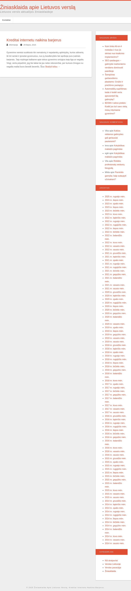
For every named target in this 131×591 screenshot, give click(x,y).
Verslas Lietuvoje (113, 564)
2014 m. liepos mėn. (114, 518)
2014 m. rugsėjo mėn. (115, 511)
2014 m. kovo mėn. (114, 536)
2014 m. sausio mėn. (114, 543)
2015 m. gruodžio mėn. (115, 458)
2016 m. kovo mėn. (114, 448)
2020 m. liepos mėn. (114, 306)
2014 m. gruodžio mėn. (115, 501)
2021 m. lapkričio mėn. (115, 257)
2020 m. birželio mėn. (115, 310)
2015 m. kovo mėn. (114, 490)
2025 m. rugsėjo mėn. (115, 196)
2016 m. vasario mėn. (115, 451)
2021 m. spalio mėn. (114, 260)
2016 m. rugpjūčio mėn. (116, 426)
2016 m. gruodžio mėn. (115, 416)
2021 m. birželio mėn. (115, 271)
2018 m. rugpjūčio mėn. (116, 359)
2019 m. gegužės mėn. (115, 334)
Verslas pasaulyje (113, 567)
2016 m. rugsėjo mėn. (115, 423)
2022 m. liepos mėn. (114, 228)
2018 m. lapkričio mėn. (115, 349)
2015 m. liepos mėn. (114, 472)
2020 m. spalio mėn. (114, 299)
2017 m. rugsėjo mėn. (115, 388)
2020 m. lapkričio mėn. (115, 296)
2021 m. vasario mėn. (115, 285)
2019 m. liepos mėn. (114, 331)
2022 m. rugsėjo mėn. (115, 221)
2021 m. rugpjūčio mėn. (116, 267)
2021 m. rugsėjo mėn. (115, 264)
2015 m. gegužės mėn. (115, 480)
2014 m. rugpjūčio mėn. (116, 515)
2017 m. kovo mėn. (114, 405)
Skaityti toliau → (52, 67)
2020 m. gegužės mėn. (115, 313)
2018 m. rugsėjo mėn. (115, 356)
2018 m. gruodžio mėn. (115, 345)
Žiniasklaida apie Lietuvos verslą (37, 7)
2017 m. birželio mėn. (115, 391)
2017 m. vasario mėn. (115, 409)
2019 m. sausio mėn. (114, 342)
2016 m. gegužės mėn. (115, 437)
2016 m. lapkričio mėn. (115, 419)
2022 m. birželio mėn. (115, 232)
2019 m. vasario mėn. (115, 338)
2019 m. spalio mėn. (114, 327)
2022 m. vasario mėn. (115, 246)
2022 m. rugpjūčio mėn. (116, 225)
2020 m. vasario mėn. (115, 324)
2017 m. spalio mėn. (114, 384)
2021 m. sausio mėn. (114, 288)
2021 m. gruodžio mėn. (115, 253)
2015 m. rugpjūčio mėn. (116, 469)
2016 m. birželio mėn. (115, 434)
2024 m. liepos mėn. (114, 200)
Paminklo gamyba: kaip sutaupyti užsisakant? (115, 175)
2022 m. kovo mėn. (114, 242)
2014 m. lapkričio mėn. (115, 504)
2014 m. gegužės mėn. (115, 526)
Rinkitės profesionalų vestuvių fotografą (114, 164)
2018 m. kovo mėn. (114, 380)
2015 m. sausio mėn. (114, 497)
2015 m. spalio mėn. (114, 462)
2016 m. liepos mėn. (114, 430)
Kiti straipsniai (111, 560)
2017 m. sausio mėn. (114, 412)
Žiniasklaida (110, 571)
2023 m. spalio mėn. (114, 204)
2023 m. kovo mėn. (114, 214)
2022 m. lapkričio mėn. (115, 218)
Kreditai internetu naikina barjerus (34, 40)
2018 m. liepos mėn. (114, 363)
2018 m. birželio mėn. (115, 366)
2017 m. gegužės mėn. (115, 395)
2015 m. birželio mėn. (115, 476)
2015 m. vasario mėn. (115, 494)
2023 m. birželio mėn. (115, 211)
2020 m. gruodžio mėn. (115, 292)
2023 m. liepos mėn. (114, 207)
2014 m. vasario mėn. (115, 540)
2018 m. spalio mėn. (114, 352)
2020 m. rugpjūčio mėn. (116, 303)
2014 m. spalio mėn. (114, 508)
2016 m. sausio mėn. (114, 455)
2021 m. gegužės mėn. (115, 274)
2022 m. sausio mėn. (114, 250)
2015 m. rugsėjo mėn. (115, 465)
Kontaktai (6, 20)
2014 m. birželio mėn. (115, 522)
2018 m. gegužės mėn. (115, 370)
